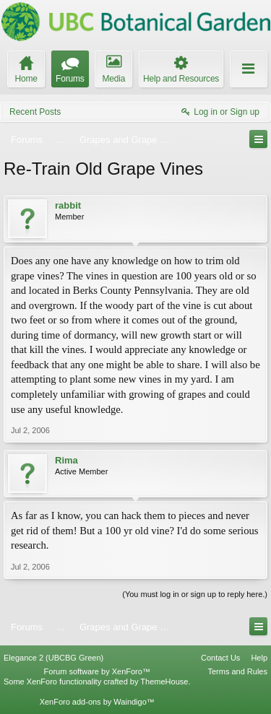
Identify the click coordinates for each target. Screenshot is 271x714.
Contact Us (220, 657)
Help (259, 657)
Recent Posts (35, 112)
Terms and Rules (237, 671)
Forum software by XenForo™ (97, 671)
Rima (66, 460)
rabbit (68, 205)
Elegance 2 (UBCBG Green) (53, 657)
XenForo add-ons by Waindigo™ (97, 701)
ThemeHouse (164, 681)
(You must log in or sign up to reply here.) (194, 594)
